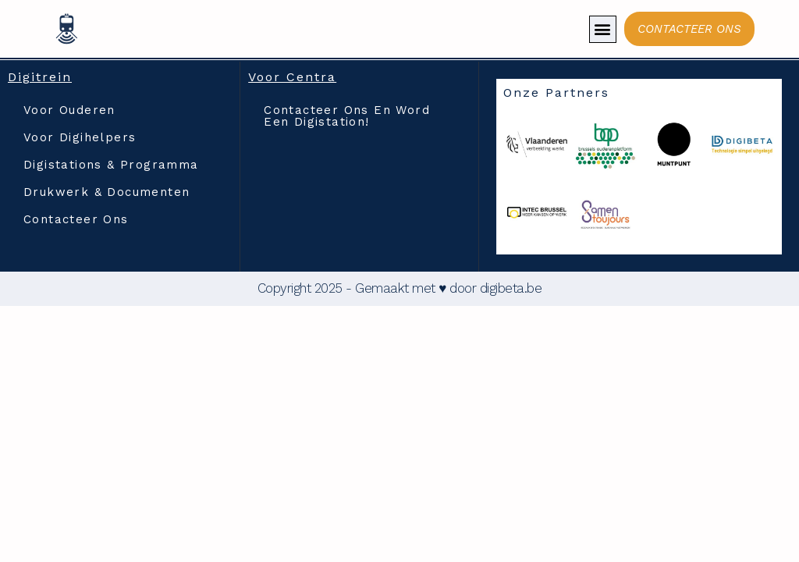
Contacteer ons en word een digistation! (347, 116)
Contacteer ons (76, 219)
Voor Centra (292, 76)
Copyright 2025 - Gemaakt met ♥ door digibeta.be (399, 288)
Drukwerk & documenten (106, 192)
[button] (602, 29)
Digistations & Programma (111, 165)
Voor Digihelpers (79, 137)
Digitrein (40, 76)
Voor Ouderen (69, 110)
